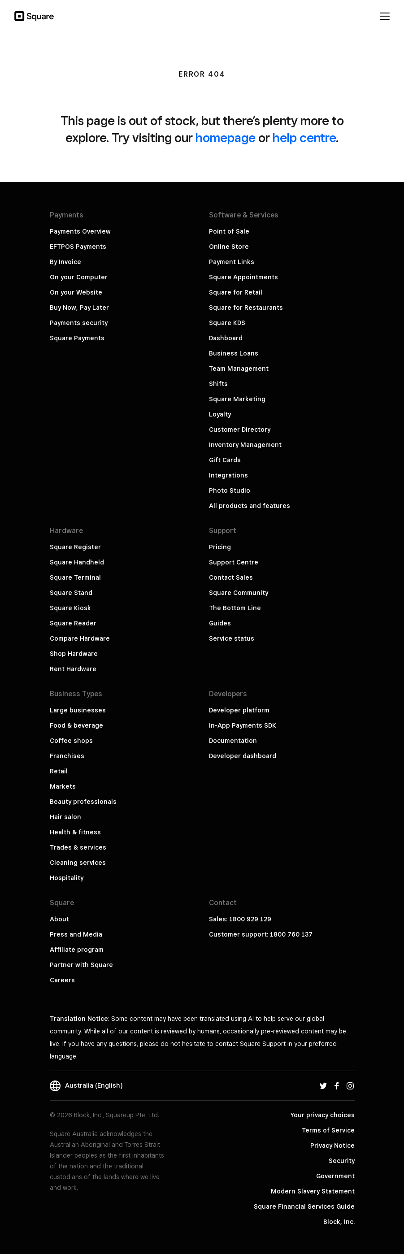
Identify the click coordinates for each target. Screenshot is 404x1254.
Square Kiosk (70, 608)
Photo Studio (229, 490)
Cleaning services (78, 862)
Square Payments (77, 338)
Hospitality (66, 877)
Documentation (233, 740)
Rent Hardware (73, 669)
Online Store (229, 246)
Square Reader (73, 623)
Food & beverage (76, 725)
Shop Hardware (74, 653)
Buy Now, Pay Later (79, 307)
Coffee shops (71, 740)
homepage (225, 137)
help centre (304, 137)
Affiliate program (77, 949)
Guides (220, 623)
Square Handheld (77, 562)
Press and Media (76, 934)
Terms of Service (328, 1130)
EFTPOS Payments (78, 246)
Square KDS (227, 322)
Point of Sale (229, 231)
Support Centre (233, 562)
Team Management (239, 368)
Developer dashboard (242, 755)
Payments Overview (80, 231)
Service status (231, 638)
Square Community (238, 592)
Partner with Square (81, 964)
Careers (62, 980)
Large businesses (78, 710)
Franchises (67, 755)
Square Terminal (75, 577)
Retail (59, 771)
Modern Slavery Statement (313, 1191)
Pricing (220, 547)
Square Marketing (237, 399)
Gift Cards (225, 460)
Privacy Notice (332, 1145)
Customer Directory (239, 429)
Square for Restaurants (246, 307)
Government (335, 1176)
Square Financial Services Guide (304, 1206)
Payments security (79, 322)
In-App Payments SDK (242, 725)
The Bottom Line (235, 608)
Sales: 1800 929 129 (240, 919)
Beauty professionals (83, 801)
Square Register (75, 547)
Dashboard (226, 338)
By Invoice (65, 261)
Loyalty (220, 414)
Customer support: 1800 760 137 (261, 934)
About (59, 919)
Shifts (218, 383)
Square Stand (71, 592)
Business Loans (233, 353)
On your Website (76, 292)
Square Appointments (243, 277)
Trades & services (78, 847)
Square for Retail (235, 292)
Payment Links (231, 261)
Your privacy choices (323, 1115)
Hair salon (65, 816)
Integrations (228, 475)
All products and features (249, 505)
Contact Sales (231, 577)
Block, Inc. (339, 1221)
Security (342, 1160)
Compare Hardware (80, 638)
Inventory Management (245, 444)
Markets (63, 786)
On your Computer (79, 277)
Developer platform (239, 710)
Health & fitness (75, 832)
